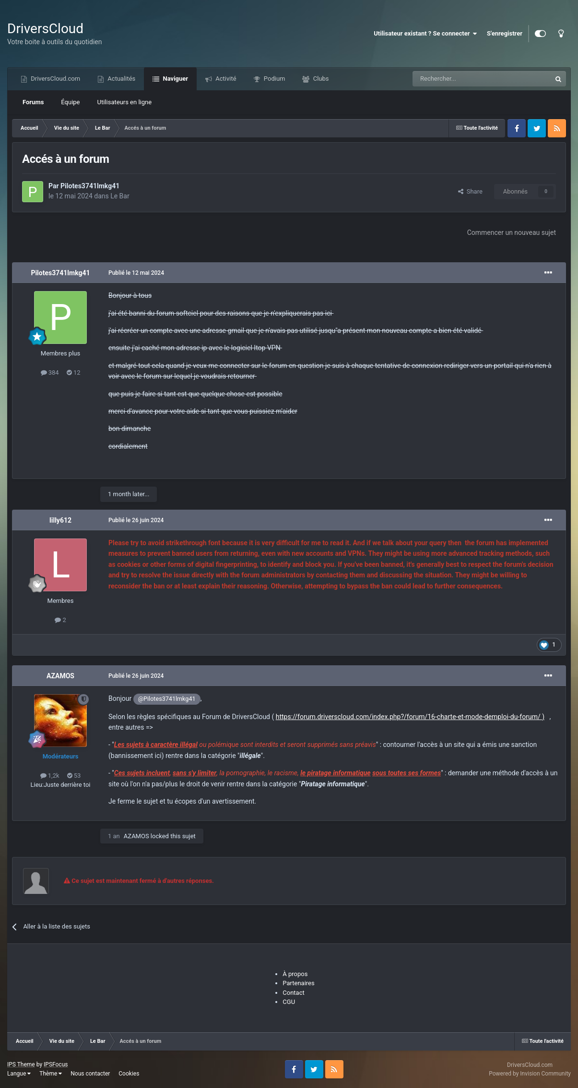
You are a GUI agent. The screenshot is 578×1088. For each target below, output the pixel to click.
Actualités (120, 78)
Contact (293, 992)
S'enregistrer (504, 33)
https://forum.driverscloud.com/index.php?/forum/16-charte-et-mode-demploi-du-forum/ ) (410, 717)
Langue (19, 1073)
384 (50, 372)
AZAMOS (60, 676)
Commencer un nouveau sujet (511, 232)
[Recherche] (462, 78)
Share (470, 191)
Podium (273, 78)
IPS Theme (21, 1064)
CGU (289, 1001)
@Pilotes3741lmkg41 (167, 698)
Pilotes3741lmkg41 (89, 186)
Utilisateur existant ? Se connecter (425, 33)
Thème (50, 1073)
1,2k (49, 775)
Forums (33, 102)
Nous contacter (90, 1073)
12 (74, 372)
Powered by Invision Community (530, 1073)
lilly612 (60, 520)
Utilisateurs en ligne (124, 102)
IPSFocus (56, 1064)
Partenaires (298, 983)
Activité (225, 78)
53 (74, 775)
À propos (295, 974)
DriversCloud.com (54, 78)
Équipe (70, 102)
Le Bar (120, 196)
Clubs (320, 78)
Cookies (128, 1073)
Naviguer (174, 78)
